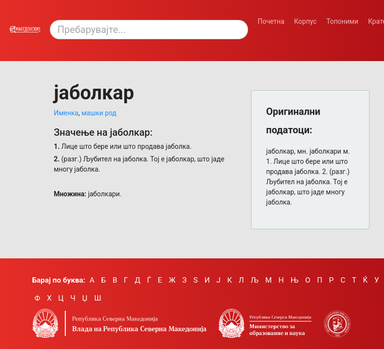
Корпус (305, 21)
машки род (98, 113)
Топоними (342, 21)
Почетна (271, 21)
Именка (66, 113)
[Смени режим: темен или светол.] (361, 36)
